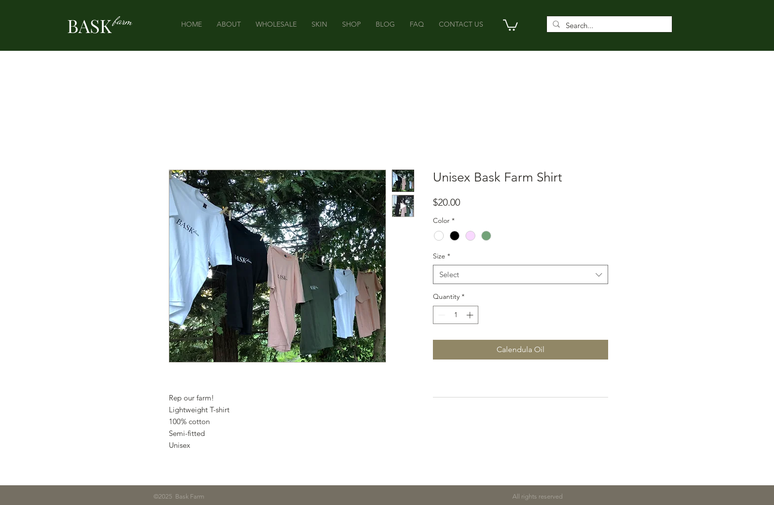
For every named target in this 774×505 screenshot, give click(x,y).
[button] (510, 24)
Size (441, 256)
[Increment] (470, 315)
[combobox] (520, 274)
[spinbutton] (455, 315)
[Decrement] (440, 315)
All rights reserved (383, 496)
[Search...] (608, 25)
